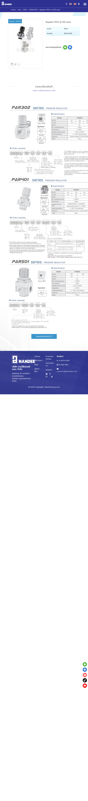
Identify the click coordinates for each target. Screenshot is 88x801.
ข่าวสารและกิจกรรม (49, 357)
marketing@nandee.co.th (67, 371)
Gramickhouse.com (52, 387)
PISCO (25, 10)
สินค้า (19, 10)
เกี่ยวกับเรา (38, 360)
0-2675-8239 (64, 360)
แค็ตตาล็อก (36, 370)
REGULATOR (33, 10)
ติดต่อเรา (49, 370)
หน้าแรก (13, 10)
